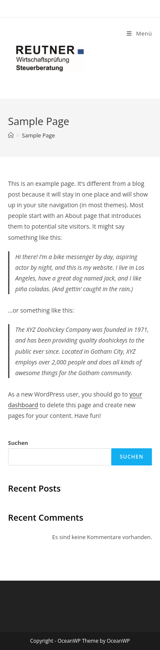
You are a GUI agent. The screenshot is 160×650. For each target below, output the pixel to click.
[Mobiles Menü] (139, 33)
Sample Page (38, 135)
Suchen (18, 443)
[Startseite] (11, 135)
